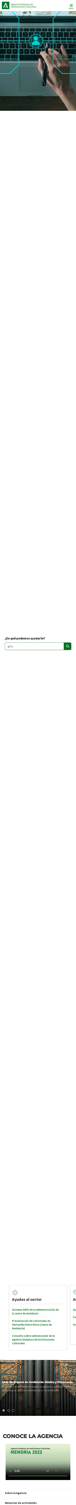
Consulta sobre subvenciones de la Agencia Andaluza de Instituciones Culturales (33, 1339)
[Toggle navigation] (71, 6)
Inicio (27, 5)
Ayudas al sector (27, 1299)
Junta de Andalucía (5, 5)
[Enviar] (67, 646)
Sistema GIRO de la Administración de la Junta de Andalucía (35, 1311)
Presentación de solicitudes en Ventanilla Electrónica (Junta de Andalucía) (32, 1324)
